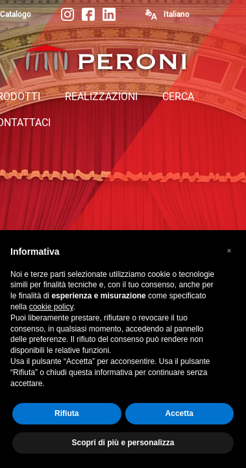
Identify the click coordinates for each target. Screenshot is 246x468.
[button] (229, 256)
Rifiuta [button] (67, 418)
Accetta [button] (179, 418)
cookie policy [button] (51, 312)
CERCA (178, 96)
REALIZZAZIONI (101, 96)
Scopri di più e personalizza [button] (122, 447)
